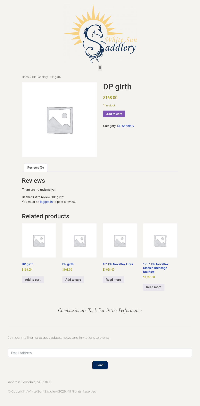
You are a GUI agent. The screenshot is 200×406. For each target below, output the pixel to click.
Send (100, 365)
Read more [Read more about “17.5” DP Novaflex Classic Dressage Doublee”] (153, 287)
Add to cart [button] (33, 280)
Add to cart (114, 114)
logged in (46, 202)
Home (26, 77)
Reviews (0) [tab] (35, 167)
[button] (100, 68)
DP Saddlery (40, 77)
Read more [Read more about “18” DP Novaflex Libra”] (113, 280)
